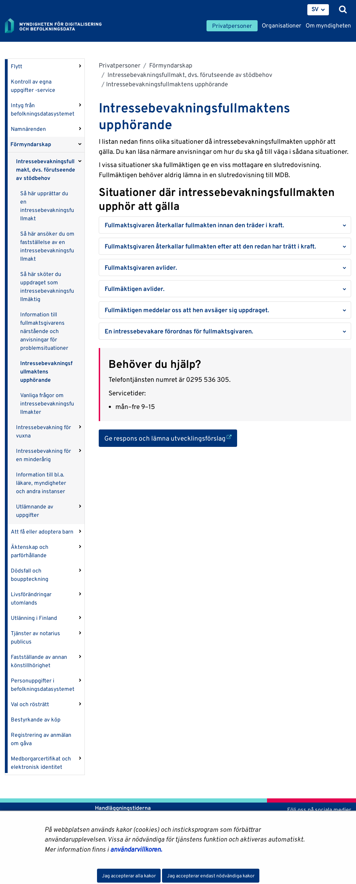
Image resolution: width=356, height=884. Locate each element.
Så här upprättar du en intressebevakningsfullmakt (47, 206)
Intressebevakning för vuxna (43, 431)
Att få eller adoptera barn (42, 531)
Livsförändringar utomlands (31, 598)
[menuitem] (318, 9)
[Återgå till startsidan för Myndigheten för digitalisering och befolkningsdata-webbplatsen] (58, 26)
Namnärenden (28, 129)
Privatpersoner (119, 65)
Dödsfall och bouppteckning (29, 575)
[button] (225, 225)
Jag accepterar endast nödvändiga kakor (210, 876)
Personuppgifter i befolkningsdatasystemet (42, 685)
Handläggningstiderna (122, 808)
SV (315, 9)
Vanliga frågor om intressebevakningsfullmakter (47, 404)
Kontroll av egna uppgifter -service (33, 86)
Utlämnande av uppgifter (34, 511)
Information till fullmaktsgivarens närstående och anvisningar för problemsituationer (44, 331)
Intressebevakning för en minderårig (43, 455)
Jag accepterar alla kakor (129, 876)
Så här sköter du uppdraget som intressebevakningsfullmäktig (47, 286)
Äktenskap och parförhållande (29, 551)
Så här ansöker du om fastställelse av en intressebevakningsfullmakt (47, 246)
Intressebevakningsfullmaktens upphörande (46, 372)
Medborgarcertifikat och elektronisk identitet (41, 763)
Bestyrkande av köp (35, 719)
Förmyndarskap (30, 144)
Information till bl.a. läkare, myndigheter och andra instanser (41, 483)
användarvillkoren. (136, 849)
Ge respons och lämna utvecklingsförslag (170, 437)
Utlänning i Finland (34, 618)
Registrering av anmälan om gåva (41, 739)
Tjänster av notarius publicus (35, 637)
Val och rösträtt (30, 704)
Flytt (16, 66)
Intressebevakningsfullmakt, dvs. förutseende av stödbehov (45, 170)
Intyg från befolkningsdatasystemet (42, 109)
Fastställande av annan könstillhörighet (39, 661)
